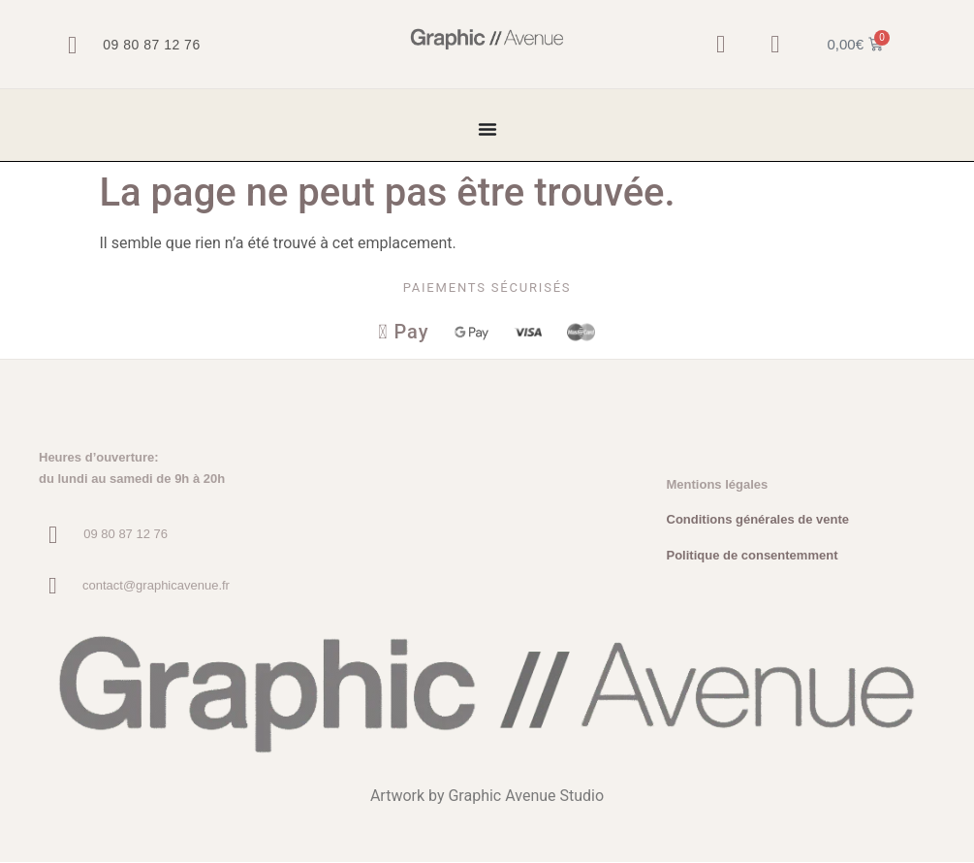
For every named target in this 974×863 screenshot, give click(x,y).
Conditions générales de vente (758, 520)
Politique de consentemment (752, 556)
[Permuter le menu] (487, 129)
